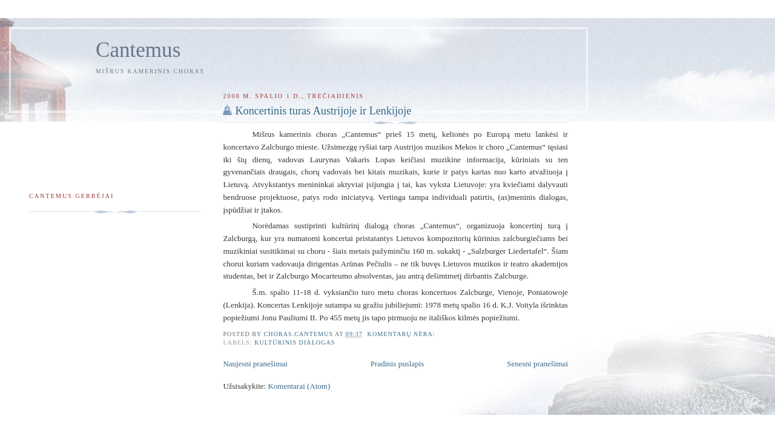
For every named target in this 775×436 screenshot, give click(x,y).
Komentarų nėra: (403, 334)
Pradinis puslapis (397, 363)
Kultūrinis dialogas (294, 342)
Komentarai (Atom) (299, 386)
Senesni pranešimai (537, 363)
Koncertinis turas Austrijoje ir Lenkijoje (323, 111)
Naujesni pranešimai (255, 363)
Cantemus (138, 50)
